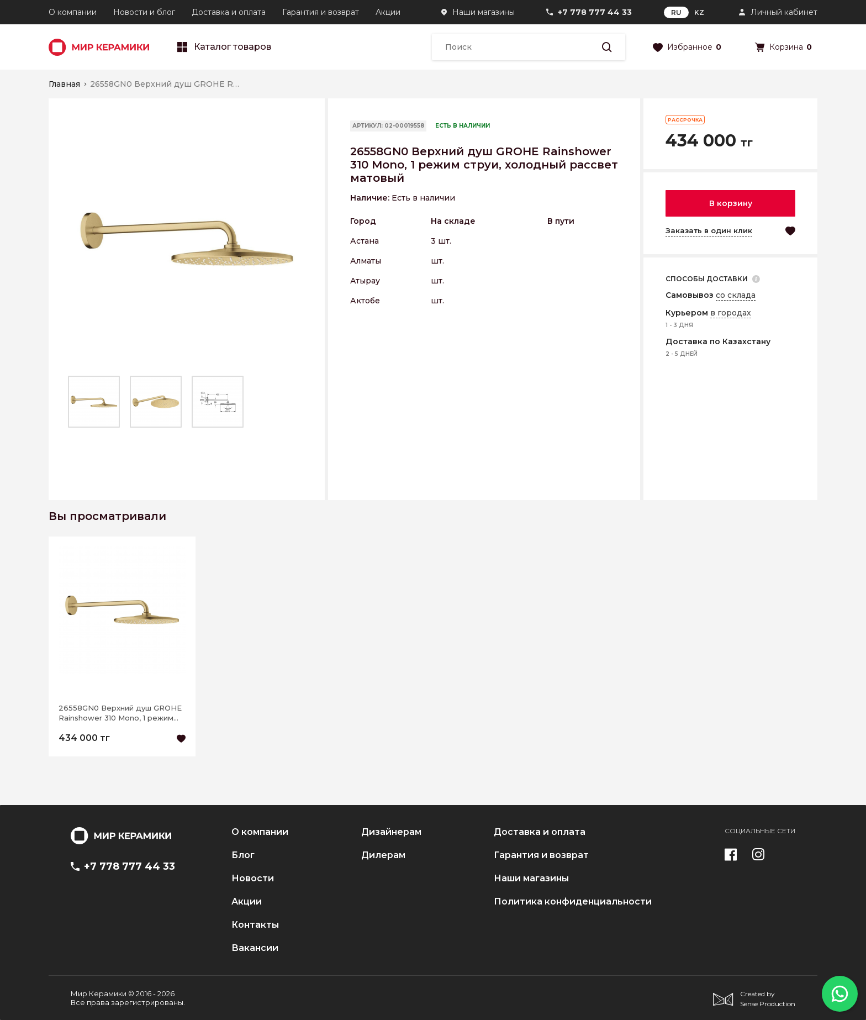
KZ (699, 12)
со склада (736, 295)
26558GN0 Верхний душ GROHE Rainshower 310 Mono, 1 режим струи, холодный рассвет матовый (120, 713)
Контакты (255, 925)
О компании (73, 12)
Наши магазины (483, 12)
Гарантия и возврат (320, 12)
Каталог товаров (224, 47)
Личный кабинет (784, 12)
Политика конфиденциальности (573, 902)
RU (676, 12)
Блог (243, 855)
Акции (388, 12)
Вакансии (254, 948)
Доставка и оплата (229, 12)
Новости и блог (144, 12)
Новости (252, 879)
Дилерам (383, 855)
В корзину (730, 203)
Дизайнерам (391, 832)
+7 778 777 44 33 (595, 12)
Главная (64, 84)
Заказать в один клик (709, 230)
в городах (730, 313)
